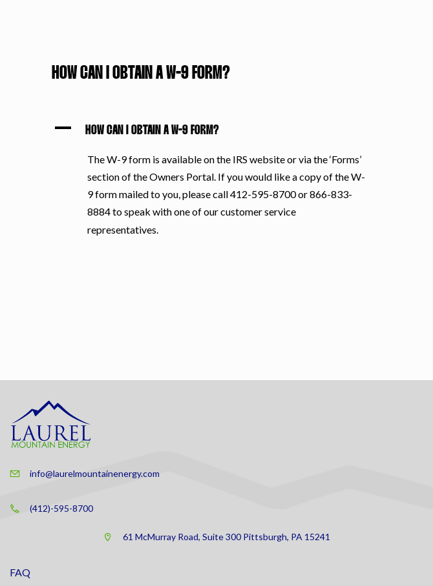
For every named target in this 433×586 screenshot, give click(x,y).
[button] (216, 130)
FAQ (20, 572)
